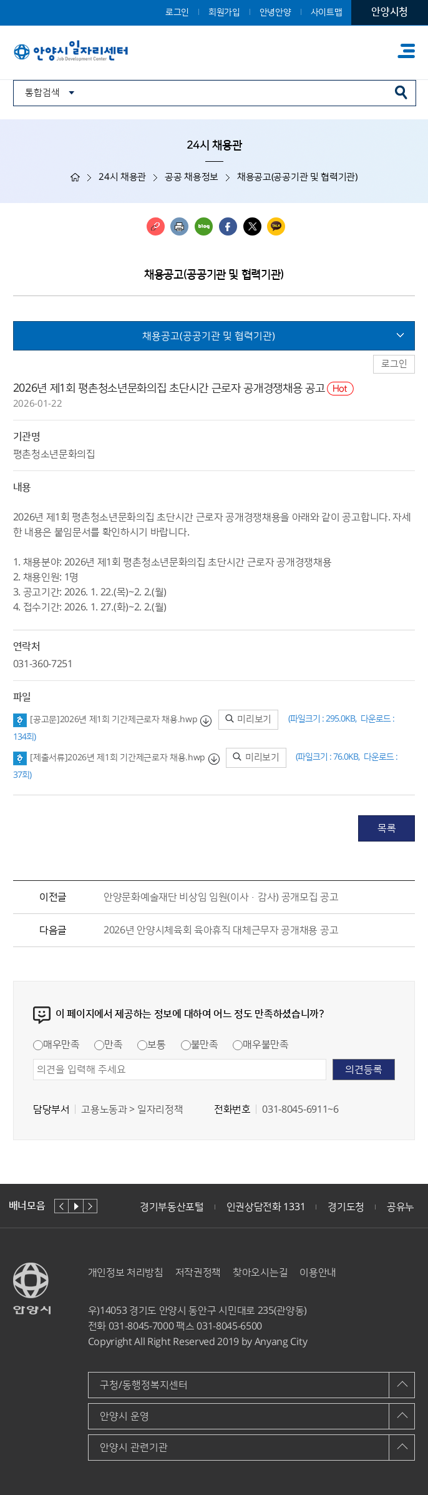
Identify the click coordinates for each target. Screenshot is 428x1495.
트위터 (252, 226)
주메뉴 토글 (406, 51)
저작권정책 (198, 1272)
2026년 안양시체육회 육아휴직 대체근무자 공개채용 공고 (221, 930)
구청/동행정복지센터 (144, 1385)
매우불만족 (260, 1044)
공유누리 (405, 1207)
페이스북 (228, 226)
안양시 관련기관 (134, 1447)
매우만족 (56, 1044)
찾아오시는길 (260, 1272)
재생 (76, 1206)
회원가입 (224, 12)
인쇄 (179, 226)
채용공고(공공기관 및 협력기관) (208, 336)
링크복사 (156, 226)
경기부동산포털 (172, 1207)
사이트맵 (327, 12)
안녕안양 (275, 12)
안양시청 (389, 11)
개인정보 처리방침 (125, 1272)
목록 (386, 828)
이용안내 (317, 1272)
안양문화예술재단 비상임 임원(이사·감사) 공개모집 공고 (221, 897)
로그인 (177, 12)
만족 (108, 1044)
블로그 (204, 226)
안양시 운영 (124, 1416)
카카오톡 (276, 226)
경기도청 (346, 1207)
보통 (151, 1044)
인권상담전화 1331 (265, 1207)
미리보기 (248, 719)
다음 (90, 1206)
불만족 (199, 1044)
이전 (61, 1206)
